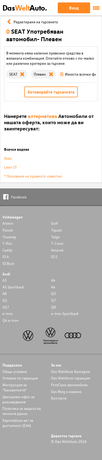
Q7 (53, 300)
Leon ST (10, 167)
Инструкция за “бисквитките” (14, 387)
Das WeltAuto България (70, 371)
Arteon (7, 223)
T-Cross (57, 243)
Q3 (53, 293)
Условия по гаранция (20, 378)
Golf (54, 223)
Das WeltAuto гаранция (70, 378)
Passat (7, 230)
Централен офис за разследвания (18, 399)
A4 (53, 280)
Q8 (53, 307)
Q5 (4, 300)
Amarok (57, 250)
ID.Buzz (8, 263)
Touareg (9, 236)
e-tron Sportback (65, 313)
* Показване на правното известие (33, 176)
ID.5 (54, 256)
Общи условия (14, 371)
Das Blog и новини (66, 391)
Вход (74, 8)
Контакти (59, 398)
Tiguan (56, 230)
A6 (53, 286)
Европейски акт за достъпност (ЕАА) (17, 423)
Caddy (7, 250)
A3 (4, 280)
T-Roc (7, 243)
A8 (4, 293)
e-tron (7, 313)
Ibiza (8, 158)
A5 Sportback (13, 286)
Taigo (55, 236)
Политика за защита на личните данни (21, 411)
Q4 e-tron (10, 320)
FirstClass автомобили (69, 384)
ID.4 (5, 256)
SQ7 (5, 307)
